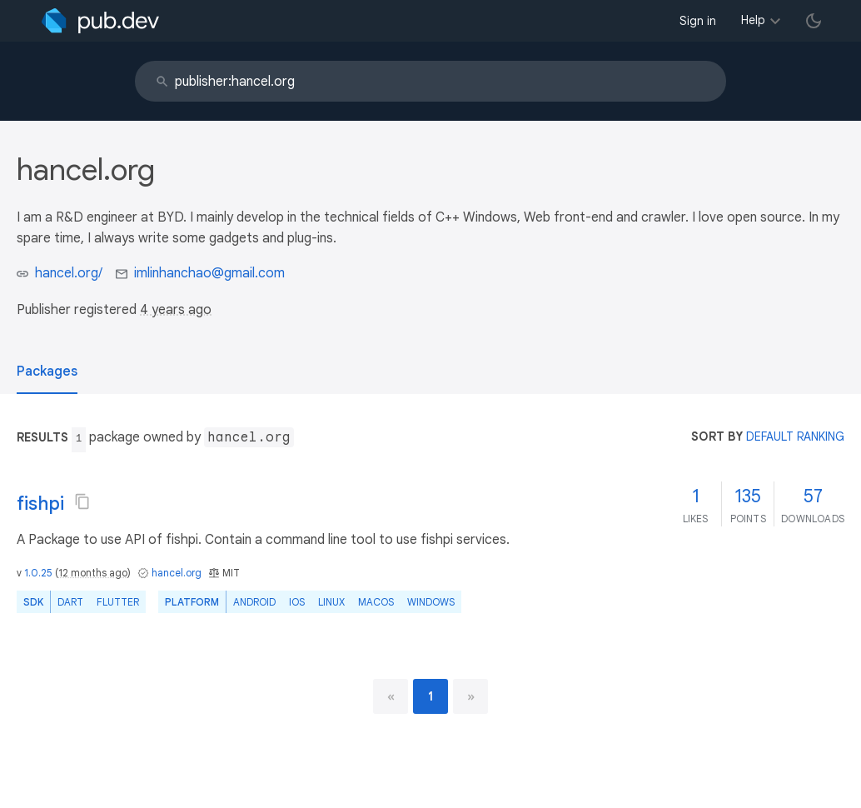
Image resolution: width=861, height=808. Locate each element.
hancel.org (177, 572)
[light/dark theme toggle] (814, 21)
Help (753, 19)
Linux (331, 602)
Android (254, 602)
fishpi (40, 503)
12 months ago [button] (92, 572)
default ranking (795, 436)
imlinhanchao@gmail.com (209, 273)
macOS (376, 602)
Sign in (697, 20)
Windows (431, 602)
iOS (297, 602)
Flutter (118, 602)
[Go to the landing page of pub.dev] (100, 20)
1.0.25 (38, 572)
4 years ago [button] (176, 310)
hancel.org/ (68, 273)
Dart (70, 602)
